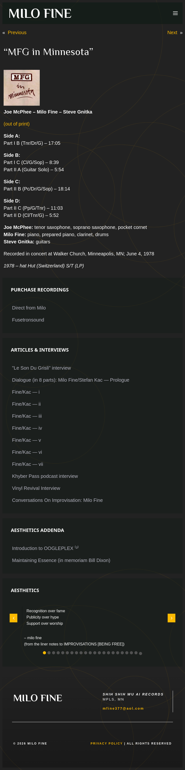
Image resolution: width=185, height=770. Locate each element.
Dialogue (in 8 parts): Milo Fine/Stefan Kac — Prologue (70, 380)
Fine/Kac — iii (27, 416)
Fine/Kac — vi (27, 452)
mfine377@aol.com (123, 708)
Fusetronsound (28, 319)
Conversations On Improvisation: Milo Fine (57, 500)
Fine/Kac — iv (27, 428)
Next (172, 32)
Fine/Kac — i (26, 392)
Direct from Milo (29, 307)
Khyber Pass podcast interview (45, 476)
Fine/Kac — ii (26, 404)
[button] (44, 652)
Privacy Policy (107, 743)
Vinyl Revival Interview (36, 488)
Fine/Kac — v (26, 440)
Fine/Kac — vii (27, 464)
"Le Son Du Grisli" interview (41, 368)
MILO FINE (40, 13)
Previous (17, 32)
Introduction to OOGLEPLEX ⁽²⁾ (45, 548)
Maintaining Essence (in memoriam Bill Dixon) (61, 560)
